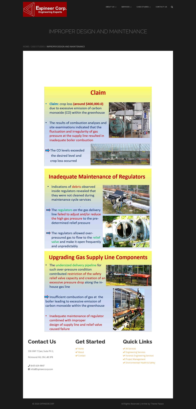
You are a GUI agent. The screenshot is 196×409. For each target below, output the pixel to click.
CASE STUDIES (144, 7)
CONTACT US (161, 7)
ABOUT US (111, 7)
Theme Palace (157, 403)
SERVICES (127, 7)
